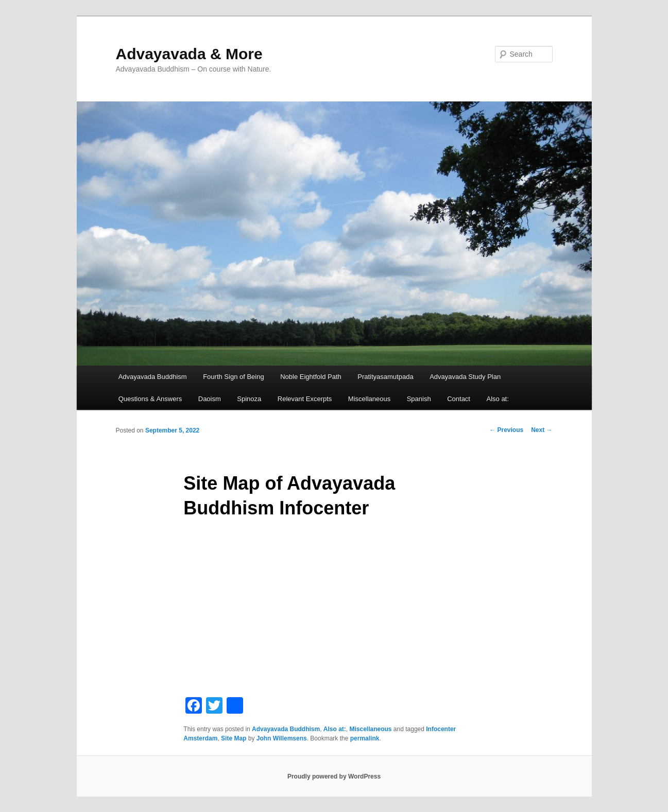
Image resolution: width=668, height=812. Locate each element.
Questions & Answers (150, 399)
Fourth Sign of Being (233, 377)
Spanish (419, 399)
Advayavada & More (189, 53)
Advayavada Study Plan (465, 377)
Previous (506, 430)
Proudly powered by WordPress (334, 776)
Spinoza (249, 399)
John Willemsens (281, 738)
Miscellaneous (369, 399)
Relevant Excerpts (305, 399)
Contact (458, 399)
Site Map (233, 738)
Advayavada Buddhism (152, 377)
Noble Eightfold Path (310, 377)
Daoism (209, 399)
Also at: (497, 399)
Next (541, 430)
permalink (365, 738)
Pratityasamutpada (385, 377)
